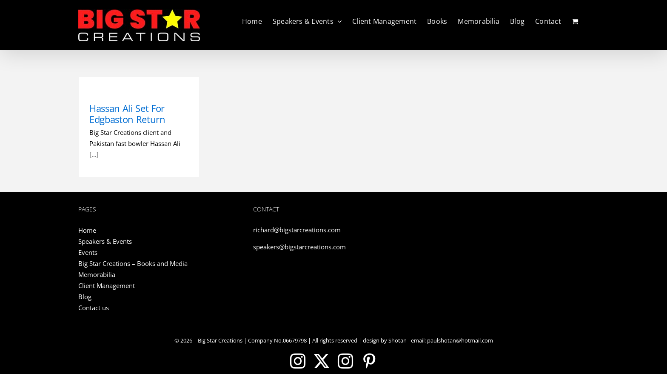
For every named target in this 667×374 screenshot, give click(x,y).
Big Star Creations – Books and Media (133, 263)
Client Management (106, 285)
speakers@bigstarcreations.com (299, 247)
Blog (84, 296)
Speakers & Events (105, 241)
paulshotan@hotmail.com (459, 340)
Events (87, 252)
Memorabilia (96, 274)
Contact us (93, 307)
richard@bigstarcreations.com (297, 230)
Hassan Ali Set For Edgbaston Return (127, 114)
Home (87, 230)
